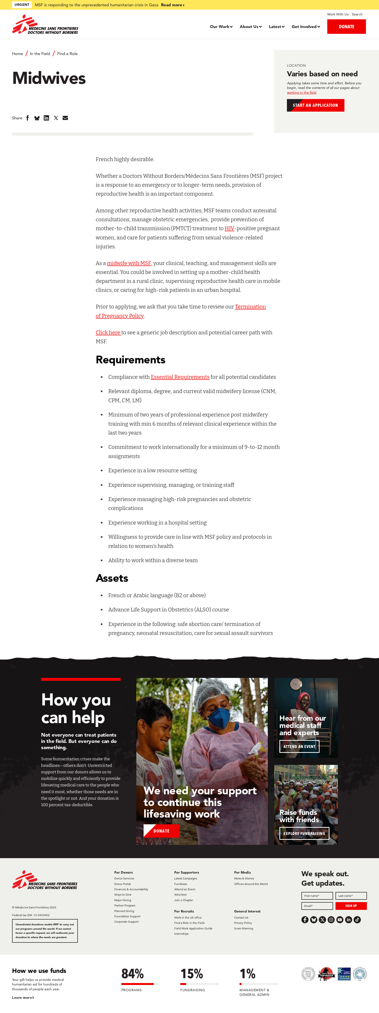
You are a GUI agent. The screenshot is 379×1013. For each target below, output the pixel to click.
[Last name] (351, 896)
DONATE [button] (346, 26)
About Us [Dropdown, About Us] (249, 26)
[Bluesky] (313, 919)
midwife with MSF (129, 263)
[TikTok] (357, 919)
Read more (171, 4)
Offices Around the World (251, 884)
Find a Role (67, 53)
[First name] (317, 896)
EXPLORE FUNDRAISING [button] (304, 833)
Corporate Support (126, 921)
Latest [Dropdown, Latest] (275, 26)
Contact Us (241, 917)
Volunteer (180, 894)
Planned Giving (124, 911)
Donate (161, 830)
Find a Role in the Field (189, 923)
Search (357, 14)
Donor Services (124, 878)
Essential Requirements (180, 377)
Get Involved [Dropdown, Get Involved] (304, 26)
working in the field (301, 92)
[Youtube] (339, 919)
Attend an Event (184, 889)
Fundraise (180, 884)
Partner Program (124, 905)
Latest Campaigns (185, 878)
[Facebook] (305, 919)
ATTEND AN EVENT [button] (299, 746)
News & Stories (244, 878)
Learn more (22, 997)
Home (17, 53)
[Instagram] (331, 919)
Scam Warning (243, 928)
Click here (108, 332)
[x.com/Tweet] (322, 919)
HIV (229, 228)
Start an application (321, 106)
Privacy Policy (243, 923)
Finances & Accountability (131, 889)
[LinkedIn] (348, 919)
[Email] (317, 906)
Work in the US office (188, 917)
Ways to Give (122, 894)
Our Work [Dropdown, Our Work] (219, 26)
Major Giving (122, 900)
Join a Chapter (183, 900)
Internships (181, 933)
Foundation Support (127, 916)
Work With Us (337, 14)
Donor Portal (122, 884)
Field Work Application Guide (193, 928)
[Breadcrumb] (132, 56)
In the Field (40, 53)
